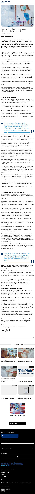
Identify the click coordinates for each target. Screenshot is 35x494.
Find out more (4, 442)
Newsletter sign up (5, 472)
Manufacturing (31, 385)
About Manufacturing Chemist (8, 469)
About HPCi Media (5, 470)
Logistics (12, 36)
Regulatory (2, 36)
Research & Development (30, 348)
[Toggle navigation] (33, 1)
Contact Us (3, 474)
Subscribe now (13, 423)
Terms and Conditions (6, 478)
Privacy (3, 479)
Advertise (3, 476)
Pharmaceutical (7, 36)
